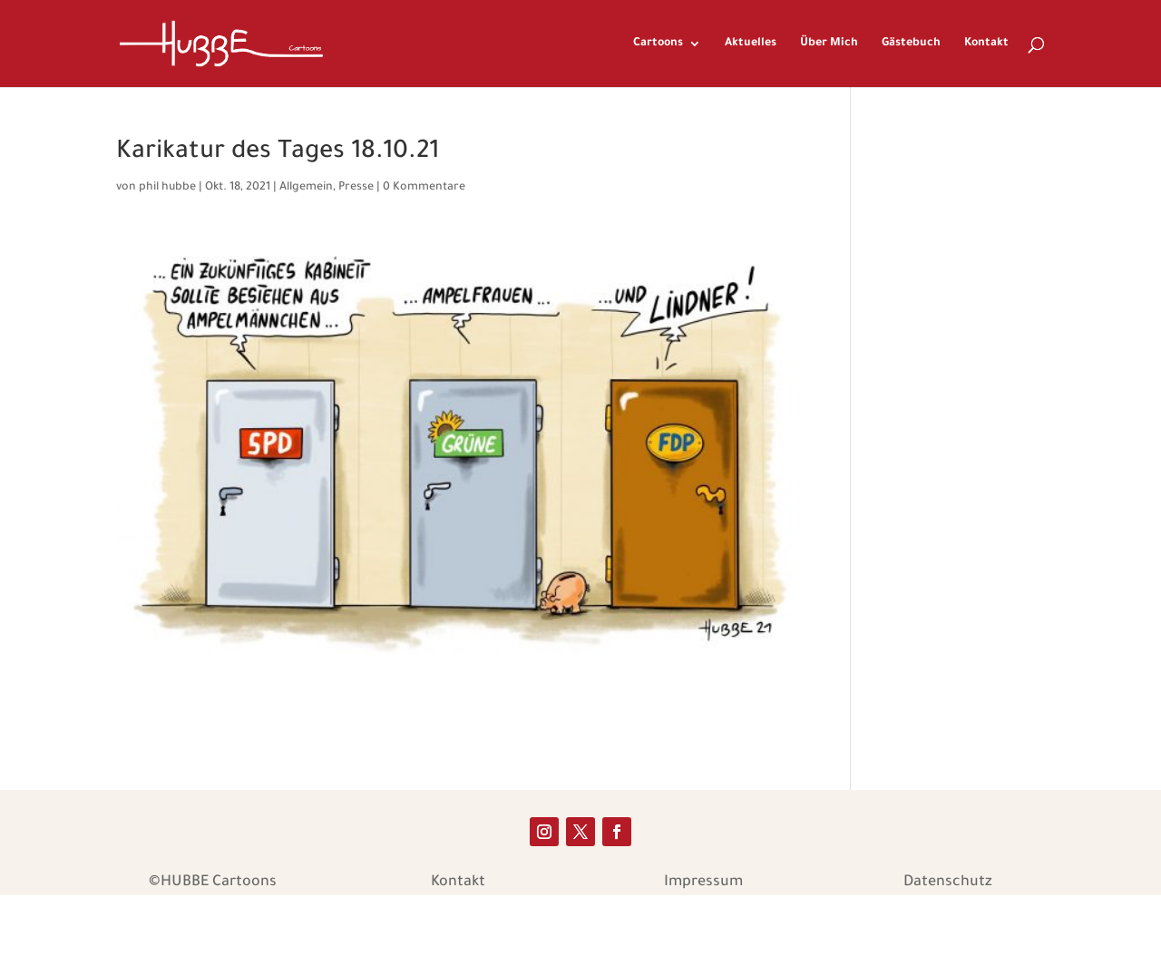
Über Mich (829, 43)
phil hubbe (167, 187)
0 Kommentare (424, 187)
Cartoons (658, 43)
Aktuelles (750, 43)
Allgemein (306, 187)
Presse (356, 187)
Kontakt (986, 43)
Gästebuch (911, 43)
